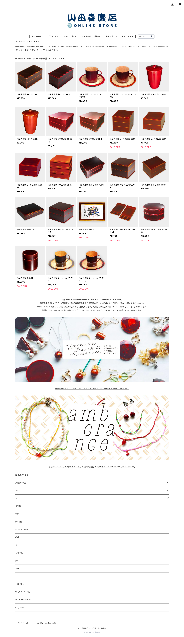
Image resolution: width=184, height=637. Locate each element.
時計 (17, 537)
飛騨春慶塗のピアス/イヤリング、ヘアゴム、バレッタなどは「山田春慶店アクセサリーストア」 (92, 388)
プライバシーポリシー (24, 623)
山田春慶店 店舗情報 (91, 36)
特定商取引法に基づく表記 (46, 623)
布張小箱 (19, 553)
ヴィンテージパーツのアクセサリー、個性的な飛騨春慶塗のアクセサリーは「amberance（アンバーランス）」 (92, 467)
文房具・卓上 (20, 483)
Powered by (92, 632)
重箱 (17, 514)
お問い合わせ (111, 36)
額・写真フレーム (22, 522)
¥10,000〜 (20, 607)
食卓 (17, 561)
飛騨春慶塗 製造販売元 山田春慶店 (30, 46)
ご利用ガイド (53, 36)
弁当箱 (18, 506)
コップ (17, 490)
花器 (17, 568)
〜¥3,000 (19, 584)
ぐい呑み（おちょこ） (23, 529)
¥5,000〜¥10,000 (23, 600)
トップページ (37, 36)
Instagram (127, 36)
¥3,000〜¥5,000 (22, 592)
